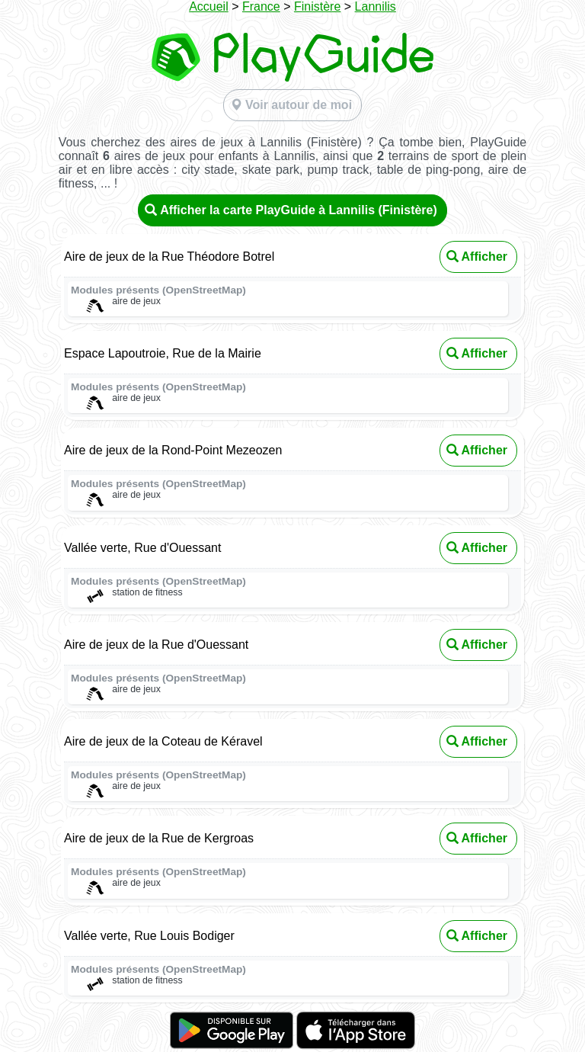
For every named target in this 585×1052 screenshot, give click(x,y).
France (261, 6)
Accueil (209, 6)
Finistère (317, 6)
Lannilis (375, 6)
